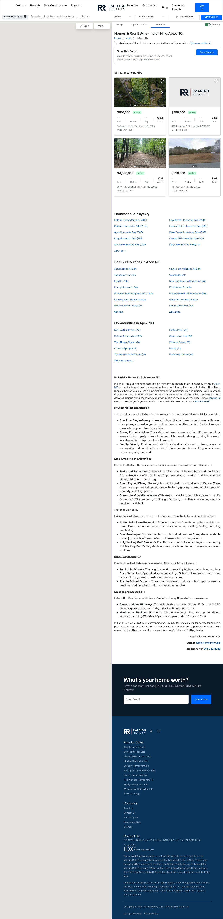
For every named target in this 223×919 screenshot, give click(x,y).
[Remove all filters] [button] (201, 43)
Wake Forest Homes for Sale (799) (187, 232)
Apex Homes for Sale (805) (128, 232)
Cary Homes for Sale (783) (128, 238)
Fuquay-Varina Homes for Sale (139, 770)
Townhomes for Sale (125, 274)
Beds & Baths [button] (152, 16)
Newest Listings (132, 793)
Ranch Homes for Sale (181, 305)
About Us (128, 808)
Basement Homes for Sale (128, 305)
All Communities (124, 360)
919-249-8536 (201, 401)
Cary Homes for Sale (134, 751)
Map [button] (100, 25)
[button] (25, 16)
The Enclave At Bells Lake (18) (130, 354)
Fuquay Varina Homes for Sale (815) (188, 226)
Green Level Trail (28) (180, 336)
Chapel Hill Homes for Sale (137, 756)
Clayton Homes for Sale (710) (184, 244)
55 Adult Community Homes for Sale (133, 293)
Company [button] (150, 5)
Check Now (201, 699)
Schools (118, 311)
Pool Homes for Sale (180, 287)
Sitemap (128, 826)
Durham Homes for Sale (136, 765)
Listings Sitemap (132, 913)
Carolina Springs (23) (125, 348)
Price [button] (123, 16)
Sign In (202, 7)
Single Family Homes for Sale (185, 268)
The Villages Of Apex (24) (127, 342)
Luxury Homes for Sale (126, 287)
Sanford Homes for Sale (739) (130, 244)
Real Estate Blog (132, 822)
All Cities (120, 250)
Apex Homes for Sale (125, 268)
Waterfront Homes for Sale (183, 299)
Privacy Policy (151, 913)
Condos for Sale (177, 274)
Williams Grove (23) (179, 342)
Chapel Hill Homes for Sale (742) (186, 238)
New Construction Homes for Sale (187, 281)
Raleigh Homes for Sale (136, 784)
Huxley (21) (175, 348)
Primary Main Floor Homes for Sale (188, 293)
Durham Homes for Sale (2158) (130, 226)
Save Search (211, 16)
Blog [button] (165, 7)
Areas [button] (20, 5)
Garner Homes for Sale (135, 775)
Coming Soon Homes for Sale (130, 299)
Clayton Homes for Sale (136, 761)
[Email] (156, 699)
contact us (215, 397)
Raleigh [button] (35, 5)
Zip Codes (174, 311)
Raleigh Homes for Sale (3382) (130, 220)
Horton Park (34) (178, 329)
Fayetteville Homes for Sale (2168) (187, 220)
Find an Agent (131, 817)
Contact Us (130, 812)
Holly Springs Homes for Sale (139, 779)
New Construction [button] (55, 5)
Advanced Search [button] (178, 7)
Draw (84, 25)
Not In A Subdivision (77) (127, 329)
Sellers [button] (132, 5)
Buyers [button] (77, 5)
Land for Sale (121, 281)
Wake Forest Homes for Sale (138, 789)
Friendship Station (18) (181, 354)
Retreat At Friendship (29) (128, 336)
